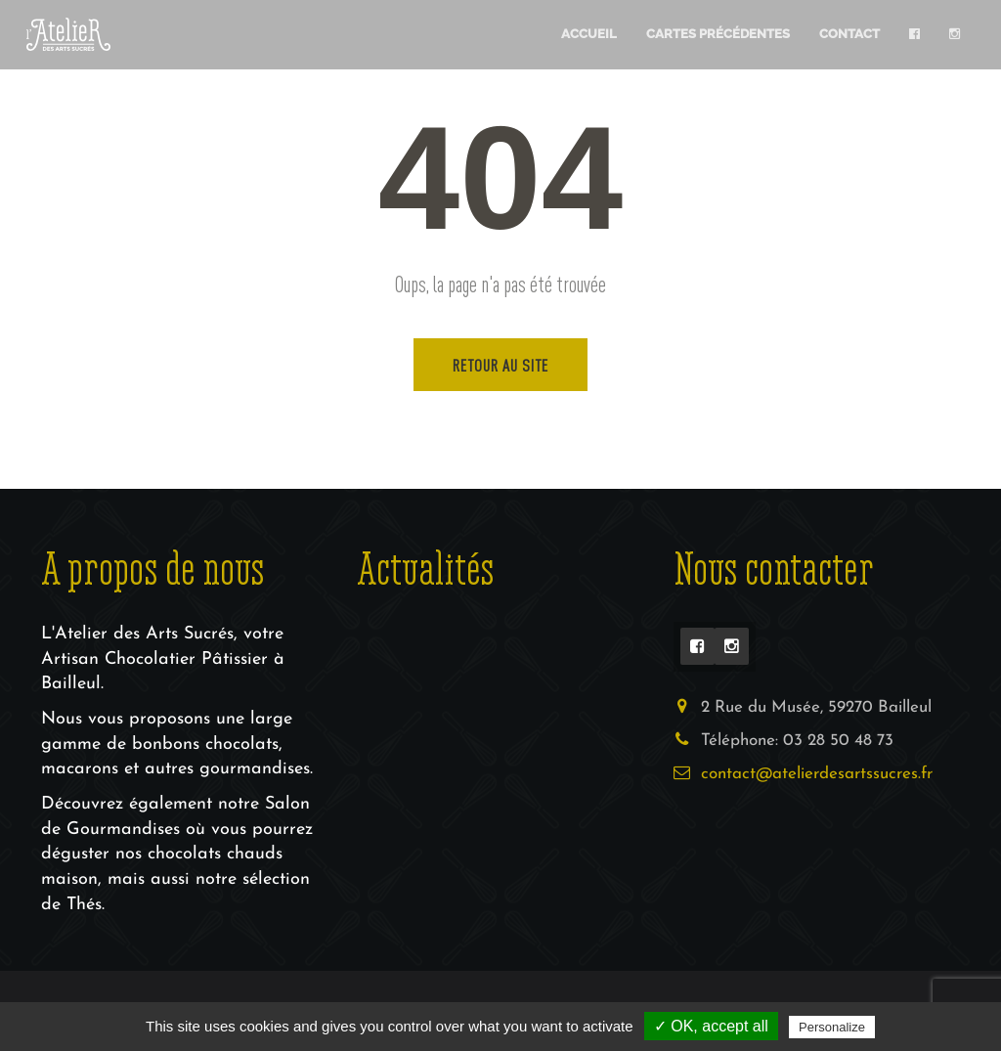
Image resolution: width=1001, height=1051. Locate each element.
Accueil (589, 33)
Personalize (832, 1027)
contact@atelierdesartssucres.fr (817, 774)
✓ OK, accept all (711, 1026)
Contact (849, 33)
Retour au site (500, 364)
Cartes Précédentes (718, 33)
